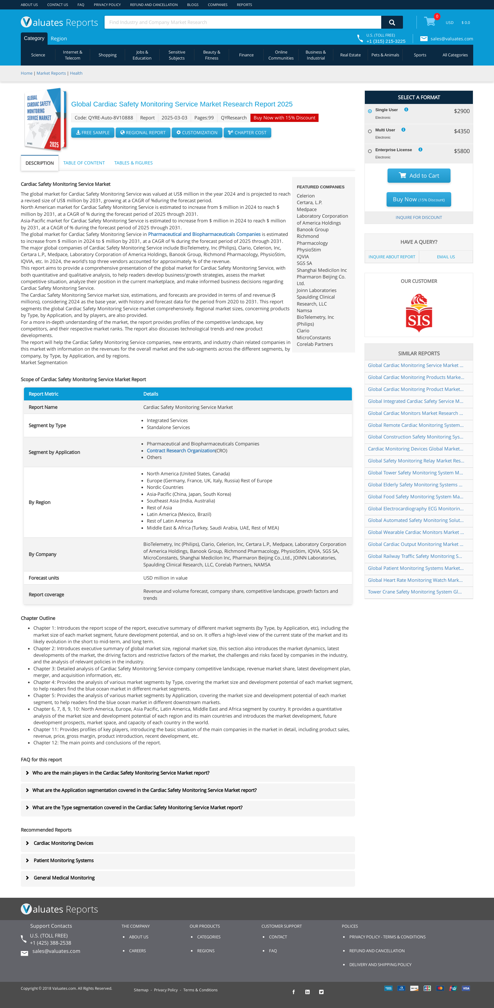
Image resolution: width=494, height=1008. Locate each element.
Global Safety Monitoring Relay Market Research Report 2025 (416, 460)
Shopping (108, 55)
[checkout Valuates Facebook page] (297, 995)
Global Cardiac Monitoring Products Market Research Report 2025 (416, 377)
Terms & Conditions (200, 990)
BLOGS (192, 4)
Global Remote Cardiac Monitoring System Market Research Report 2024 (416, 425)
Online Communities (281, 55)
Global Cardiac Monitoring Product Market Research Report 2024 (416, 389)
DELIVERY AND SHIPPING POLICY (380, 964)
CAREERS (137, 951)
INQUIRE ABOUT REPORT (392, 257)
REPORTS (244, 4)
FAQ (81, 4)
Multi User (385, 130)
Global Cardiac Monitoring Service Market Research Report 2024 (416, 365)
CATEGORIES (209, 937)
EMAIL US (446, 257)
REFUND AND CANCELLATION (154, 4)
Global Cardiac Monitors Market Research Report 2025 (416, 413)
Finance (246, 55)
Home (26, 73)
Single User (386, 109)
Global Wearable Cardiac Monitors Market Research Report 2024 (416, 532)
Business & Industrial (316, 55)
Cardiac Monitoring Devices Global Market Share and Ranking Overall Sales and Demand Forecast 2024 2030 (416, 448)
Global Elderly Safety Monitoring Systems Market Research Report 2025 (416, 484)
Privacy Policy (166, 990)
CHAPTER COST (247, 132)
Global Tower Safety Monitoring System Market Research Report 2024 (416, 472)
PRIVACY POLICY (107, 4)
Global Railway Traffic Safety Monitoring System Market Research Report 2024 (416, 556)
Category (34, 38)
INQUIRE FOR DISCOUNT (419, 217)
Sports (420, 55)
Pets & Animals (385, 55)
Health (76, 73)
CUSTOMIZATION (197, 132)
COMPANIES (217, 4)
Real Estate (350, 55)
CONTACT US (57, 4)
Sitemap (141, 990)
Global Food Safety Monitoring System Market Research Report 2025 (416, 496)
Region (59, 38)
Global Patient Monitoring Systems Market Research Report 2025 (416, 568)
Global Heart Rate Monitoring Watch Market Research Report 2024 (416, 580)
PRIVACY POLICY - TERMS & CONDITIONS (387, 937)
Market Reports (51, 73)
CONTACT (278, 937)
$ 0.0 (466, 22)
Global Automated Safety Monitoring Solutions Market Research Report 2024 (416, 520)
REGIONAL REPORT (143, 132)
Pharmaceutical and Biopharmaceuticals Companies (204, 234)
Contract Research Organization (181, 450)
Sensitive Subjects (177, 55)
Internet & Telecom (72, 55)
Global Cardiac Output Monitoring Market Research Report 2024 (416, 544)
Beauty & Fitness (211, 55)
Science (38, 55)
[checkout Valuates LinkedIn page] (311, 995)
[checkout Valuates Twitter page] (325, 995)
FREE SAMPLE (93, 132)
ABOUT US (29, 4)
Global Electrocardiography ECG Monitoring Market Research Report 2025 (416, 508)
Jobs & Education (142, 55)
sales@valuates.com (452, 39)
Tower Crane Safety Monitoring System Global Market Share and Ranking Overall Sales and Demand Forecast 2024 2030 (416, 591)
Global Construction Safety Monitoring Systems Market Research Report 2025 (416, 436)
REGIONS (206, 951)
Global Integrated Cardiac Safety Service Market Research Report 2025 (416, 401)
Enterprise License (393, 149)
